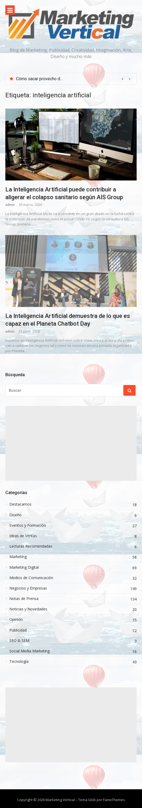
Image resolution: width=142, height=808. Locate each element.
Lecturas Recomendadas (30, 546)
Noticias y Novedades (28, 609)
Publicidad (18, 630)
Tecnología (19, 661)
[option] (74, 79)
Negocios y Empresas (28, 588)
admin (10, 204)
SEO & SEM (19, 640)
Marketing (18, 556)
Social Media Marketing (29, 651)
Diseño (15, 515)
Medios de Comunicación (31, 577)
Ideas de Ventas (23, 535)
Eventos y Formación (27, 525)
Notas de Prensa (23, 598)
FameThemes (114, 799)
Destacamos (20, 504)
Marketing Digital (24, 567)
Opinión (16, 619)
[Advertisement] (71, 443)
